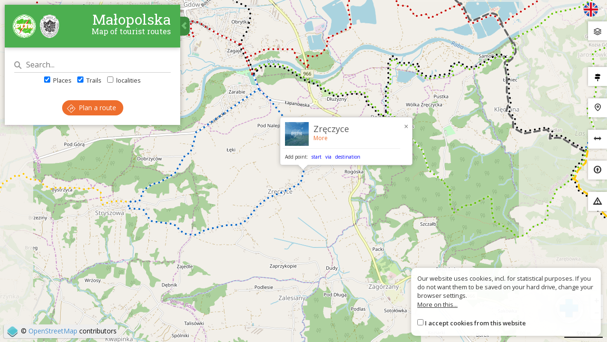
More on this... (437, 304)
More (320, 138)
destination (347, 156)
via (328, 156)
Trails (89, 80)
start (317, 156)
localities (124, 80)
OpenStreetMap (52, 330)
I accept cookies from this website (475, 323)
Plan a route (91, 107)
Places (58, 80)
